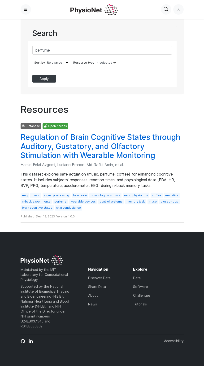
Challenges (142, 295)
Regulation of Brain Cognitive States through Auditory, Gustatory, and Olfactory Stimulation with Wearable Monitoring (100, 146)
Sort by (39, 62)
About (93, 295)
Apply (44, 79)
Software (140, 287)
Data (137, 278)
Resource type (95, 62)
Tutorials (140, 304)
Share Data (97, 287)
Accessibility (174, 341)
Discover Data (99, 278)
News (92, 304)
